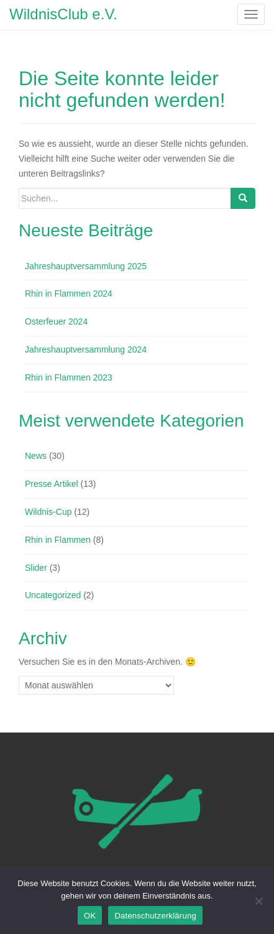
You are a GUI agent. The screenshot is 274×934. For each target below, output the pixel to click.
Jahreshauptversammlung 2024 (86, 349)
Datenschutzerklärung (155, 915)
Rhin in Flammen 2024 (68, 293)
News (36, 456)
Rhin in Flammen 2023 (68, 377)
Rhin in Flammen (58, 540)
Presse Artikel (51, 484)
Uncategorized (53, 595)
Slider (36, 568)
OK (90, 915)
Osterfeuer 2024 (56, 321)
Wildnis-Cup (48, 512)
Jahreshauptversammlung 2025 (86, 266)
